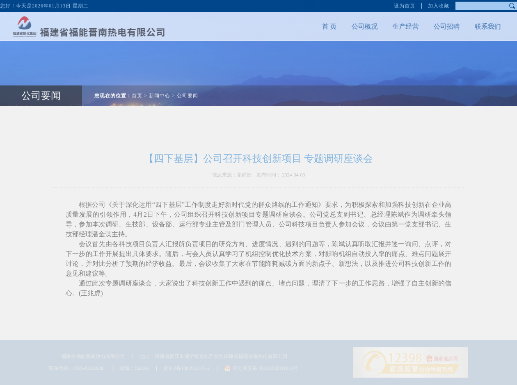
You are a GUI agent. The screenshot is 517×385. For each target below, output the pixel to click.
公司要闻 (41, 92)
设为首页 (404, 5)
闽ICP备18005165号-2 (187, 368)
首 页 (326, 26)
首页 (137, 92)
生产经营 (402, 26)
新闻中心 (159, 92)
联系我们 (484, 26)
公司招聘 (443, 26)
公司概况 (361, 26)
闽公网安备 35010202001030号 (265, 368)
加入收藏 (438, 5)
